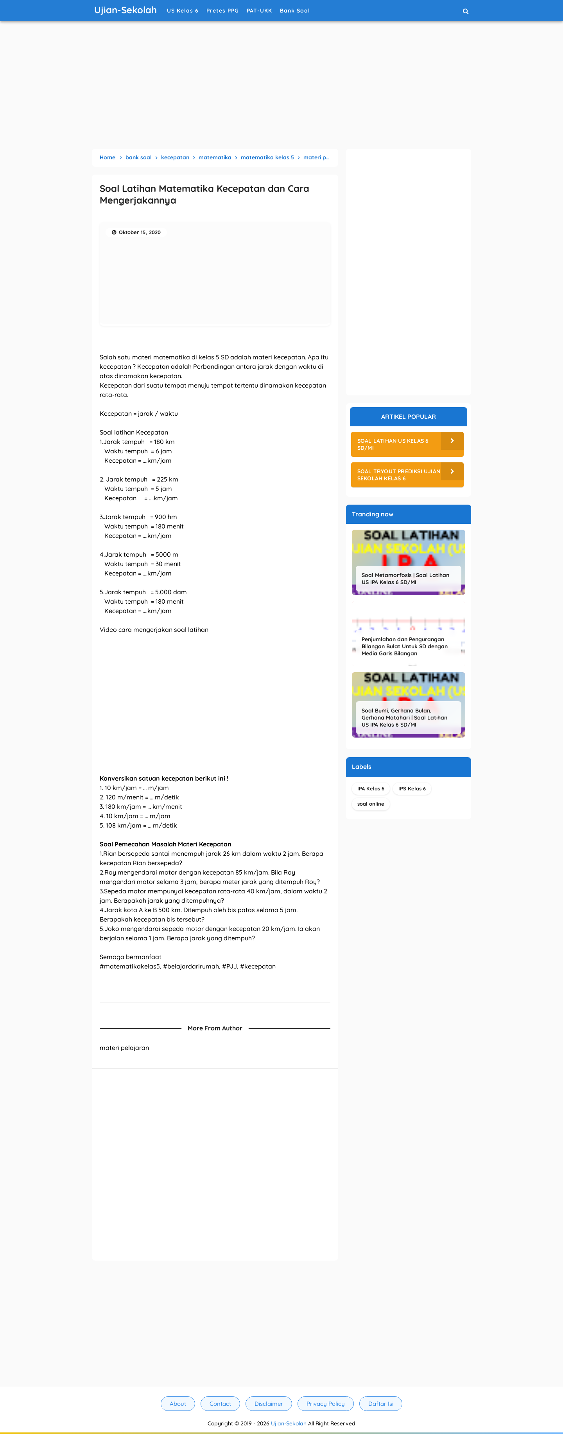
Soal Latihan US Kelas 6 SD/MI (393, 444)
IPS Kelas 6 (412, 788)
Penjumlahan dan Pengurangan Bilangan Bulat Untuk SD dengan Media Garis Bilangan (405, 646)
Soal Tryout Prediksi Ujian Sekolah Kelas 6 (398, 475)
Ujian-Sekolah (289, 1423)
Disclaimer (269, 1403)
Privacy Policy (326, 1403)
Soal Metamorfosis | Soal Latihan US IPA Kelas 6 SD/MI (405, 579)
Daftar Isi (380, 1403)
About (178, 1403)
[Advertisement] (281, 86)
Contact (220, 1403)
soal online (370, 804)
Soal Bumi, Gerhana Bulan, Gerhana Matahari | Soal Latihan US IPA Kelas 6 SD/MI (404, 717)
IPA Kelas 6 (370, 788)
